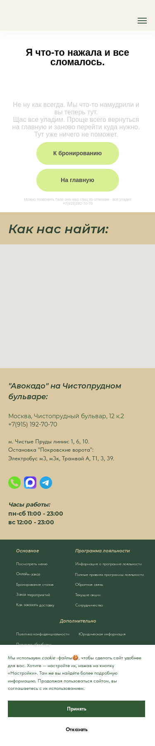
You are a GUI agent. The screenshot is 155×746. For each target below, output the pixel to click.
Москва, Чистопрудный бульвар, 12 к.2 (66, 416)
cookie (48, 658)
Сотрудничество (89, 604)
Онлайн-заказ (28, 573)
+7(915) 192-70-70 (32, 424)
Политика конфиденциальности (42, 633)
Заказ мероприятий (33, 594)
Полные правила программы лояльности (109, 574)
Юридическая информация (102, 633)
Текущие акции (87, 594)
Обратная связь (89, 584)
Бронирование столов (34, 584)
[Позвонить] (14, 482)
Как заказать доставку (35, 604)
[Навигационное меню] (142, 21)
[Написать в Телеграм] (46, 482)
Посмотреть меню (32, 563)
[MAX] (30, 482)
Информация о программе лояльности (108, 563)
